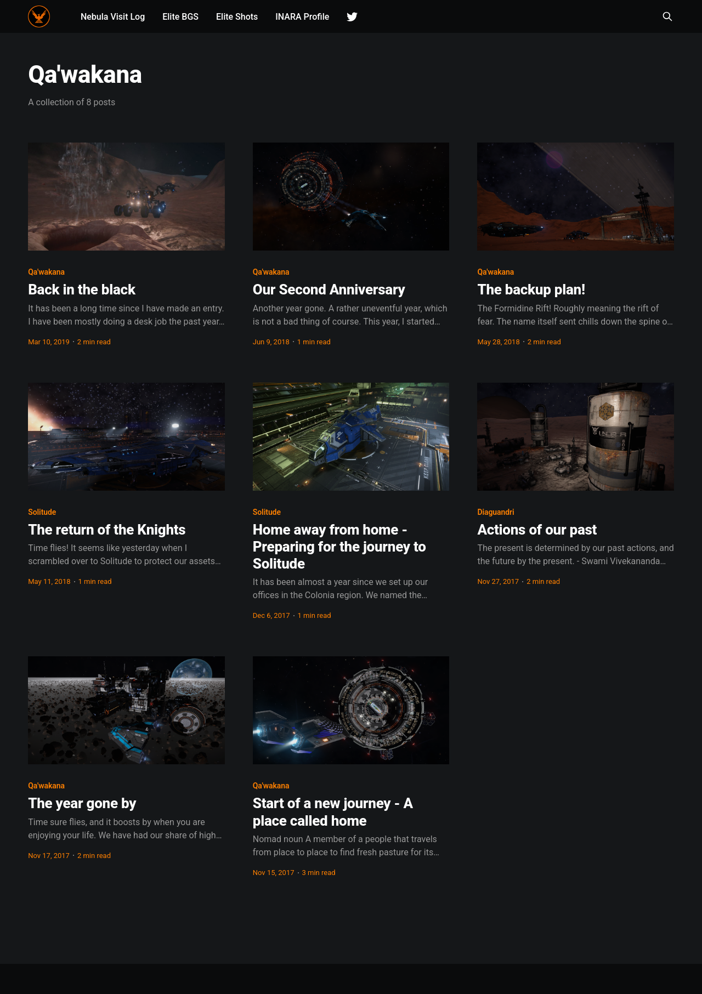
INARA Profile (303, 17)
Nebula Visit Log (113, 17)
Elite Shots (237, 17)
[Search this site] (667, 16)
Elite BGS (181, 17)
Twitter (352, 17)
